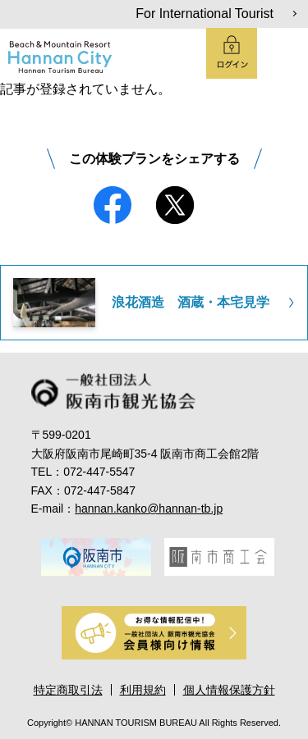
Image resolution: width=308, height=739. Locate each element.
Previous (29, 556)
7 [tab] (223, 594)
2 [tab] (108, 594)
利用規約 (143, 689)
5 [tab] (177, 594)
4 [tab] (154, 594)
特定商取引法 (68, 689)
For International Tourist (205, 14)
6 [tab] (200, 594)
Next (286, 556)
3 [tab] (131, 594)
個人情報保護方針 (229, 689)
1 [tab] (85, 594)
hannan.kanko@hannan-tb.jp (149, 508)
